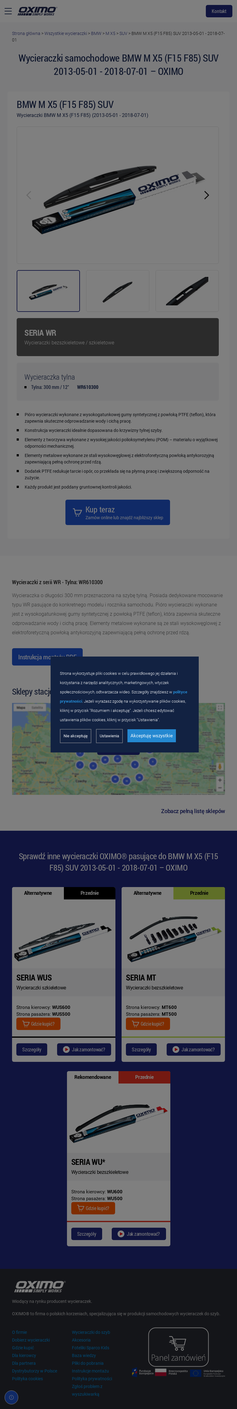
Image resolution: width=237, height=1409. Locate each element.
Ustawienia (109, 736)
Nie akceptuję (76, 736)
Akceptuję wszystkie (152, 736)
